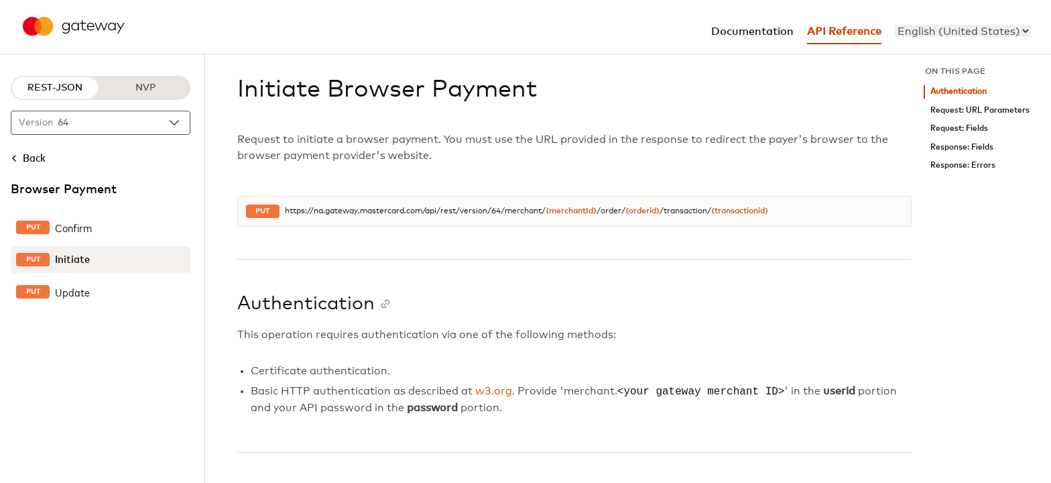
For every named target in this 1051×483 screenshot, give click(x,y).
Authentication (958, 91)
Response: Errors (962, 165)
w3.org (493, 391)
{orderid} (642, 211)
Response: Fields (961, 147)
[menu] (963, 31)
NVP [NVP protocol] (145, 88)
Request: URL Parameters (980, 110)
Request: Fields (959, 128)
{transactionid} (739, 211)
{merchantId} (571, 211)
